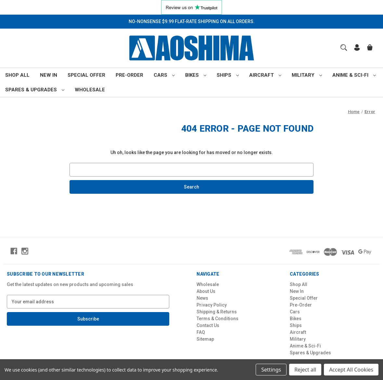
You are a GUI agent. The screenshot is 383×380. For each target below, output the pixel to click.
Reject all (305, 369)
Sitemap (205, 339)
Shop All (17, 75)
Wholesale (90, 90)
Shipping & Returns (217, 311)
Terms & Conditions (217, 318)
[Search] (344, 47)
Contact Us (208, 325)
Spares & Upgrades (34, 90)
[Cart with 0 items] (370, 48)
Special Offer (86, 75)
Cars (164, 75)
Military (307, 75)
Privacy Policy (212, 305)
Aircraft (265, 75)
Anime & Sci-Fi (354, 75)
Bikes (195, 75)
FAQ (201, 332)
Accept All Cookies (351, 369)
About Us (206, 291)
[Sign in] (357, 48)
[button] (192, 7)
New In (48, 75)
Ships (228, 75)
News (202, 298)
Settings (271, 369)
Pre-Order (129, 75)
